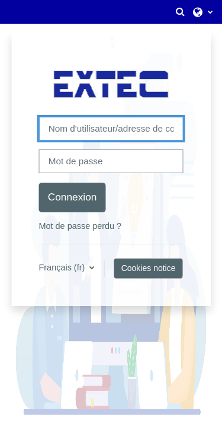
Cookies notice (148, 268)
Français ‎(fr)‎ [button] (62, 267)
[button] (179, 12)
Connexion (72, 197)
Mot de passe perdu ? (79, 226)
